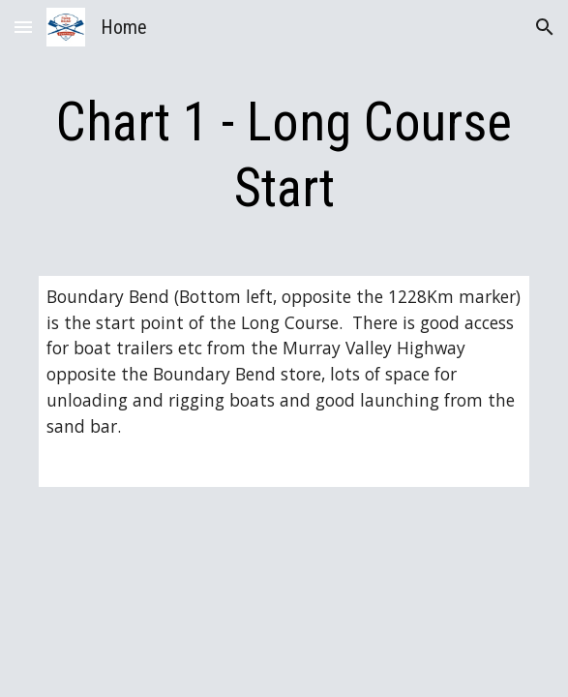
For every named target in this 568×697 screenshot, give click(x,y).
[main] (284, 155)
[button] (23, 26)
